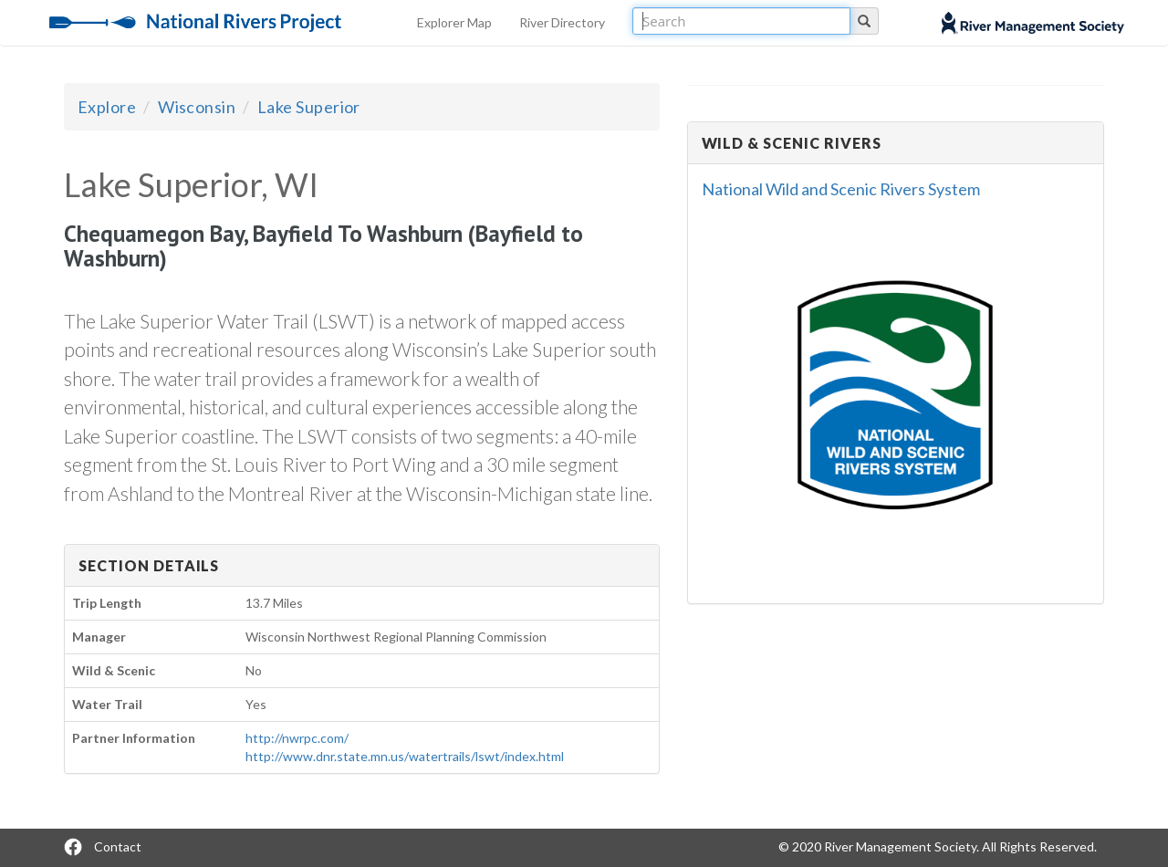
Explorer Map (454, 22)
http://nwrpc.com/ (297, 738)
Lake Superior (308, 107)
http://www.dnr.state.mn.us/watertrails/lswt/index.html (404, 756)
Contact (117, 846)
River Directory (562, 22)
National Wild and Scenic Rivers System (841, 189)
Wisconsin (196, 107)
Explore (107, 107)
